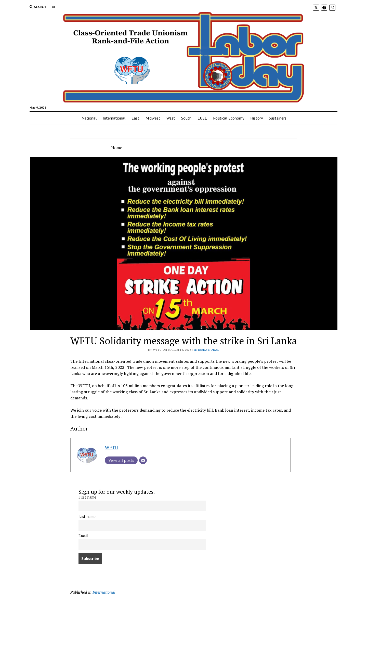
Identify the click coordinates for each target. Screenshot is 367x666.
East (135, 118)
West (170, 118)
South (186, 118)
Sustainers (277, 118)
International (114, 118)
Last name (87, 516)
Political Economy (228, 118)
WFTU (111, 447)
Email (83, 535)
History (256, 118)
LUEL (53, 7)
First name (87, 497)
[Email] (143, 460)
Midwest (153, 118)
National (89, 118)
